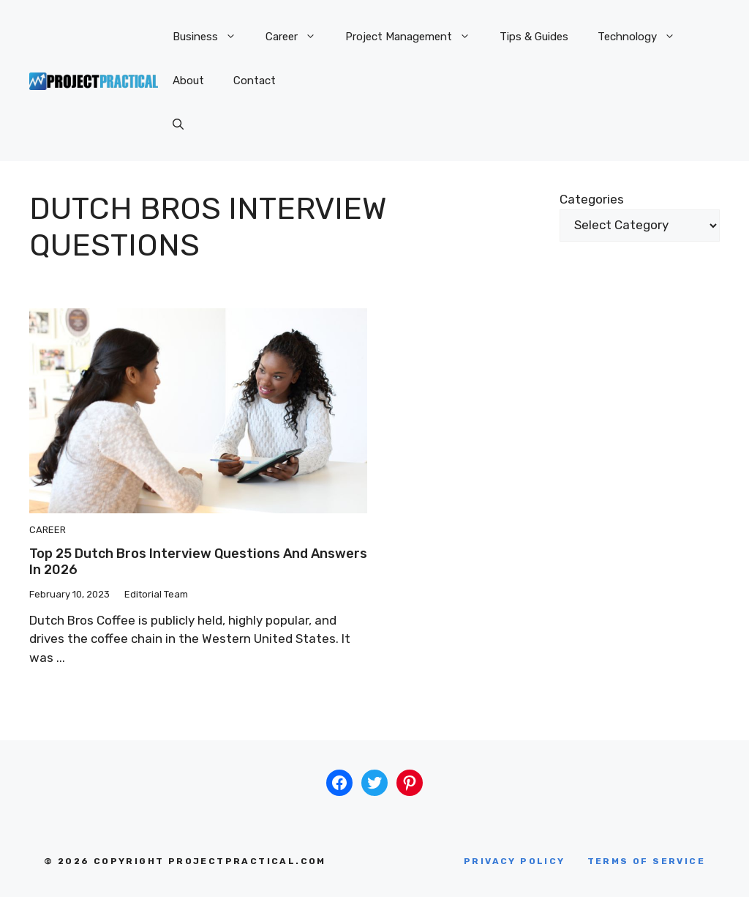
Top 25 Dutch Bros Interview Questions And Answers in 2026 (198, 562)
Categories (592, 199)
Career (298, 37)
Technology (644, 37)
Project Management (415, 37)
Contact (254, 80)
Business (212, 37)
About (188, 80)
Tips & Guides (534, 36)
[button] (178, 124)
